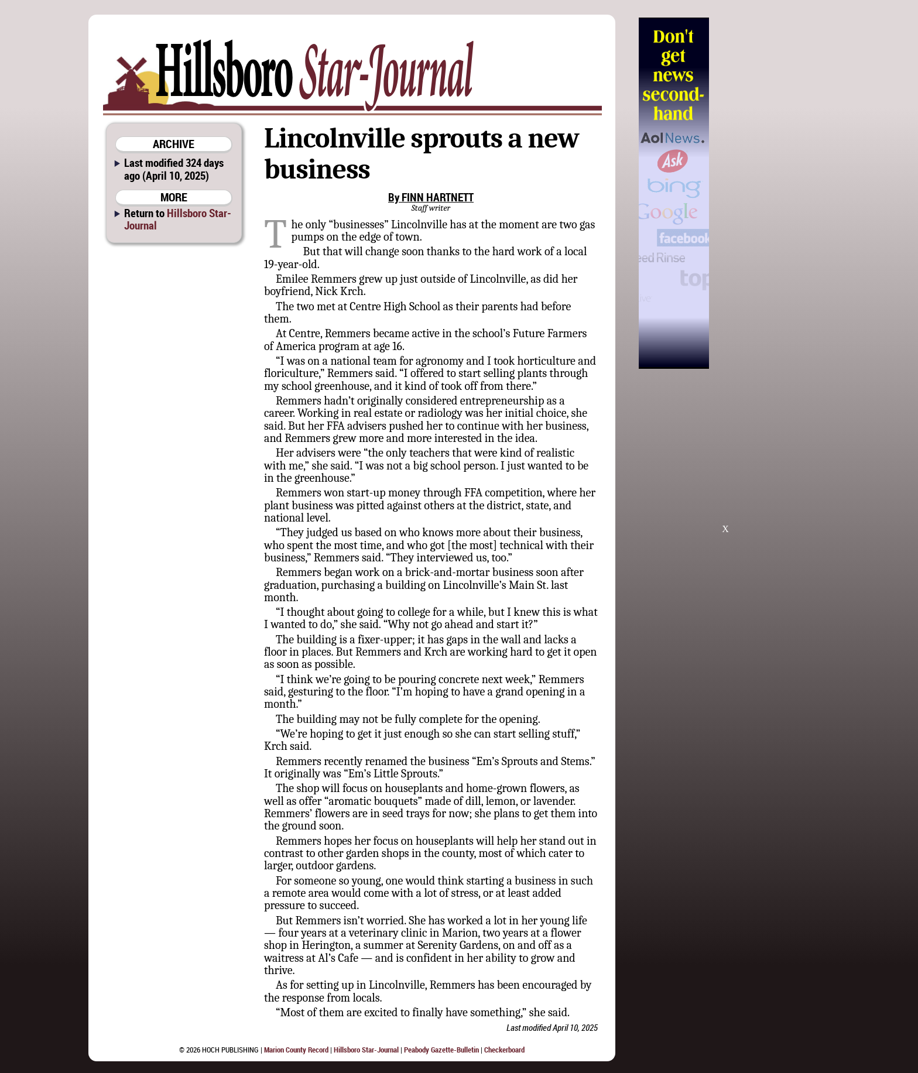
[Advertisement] (769, 193)
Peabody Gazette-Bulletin (441, 1049)
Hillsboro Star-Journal (177, 218)
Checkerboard (504, 1049)
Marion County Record (296, 1049)
